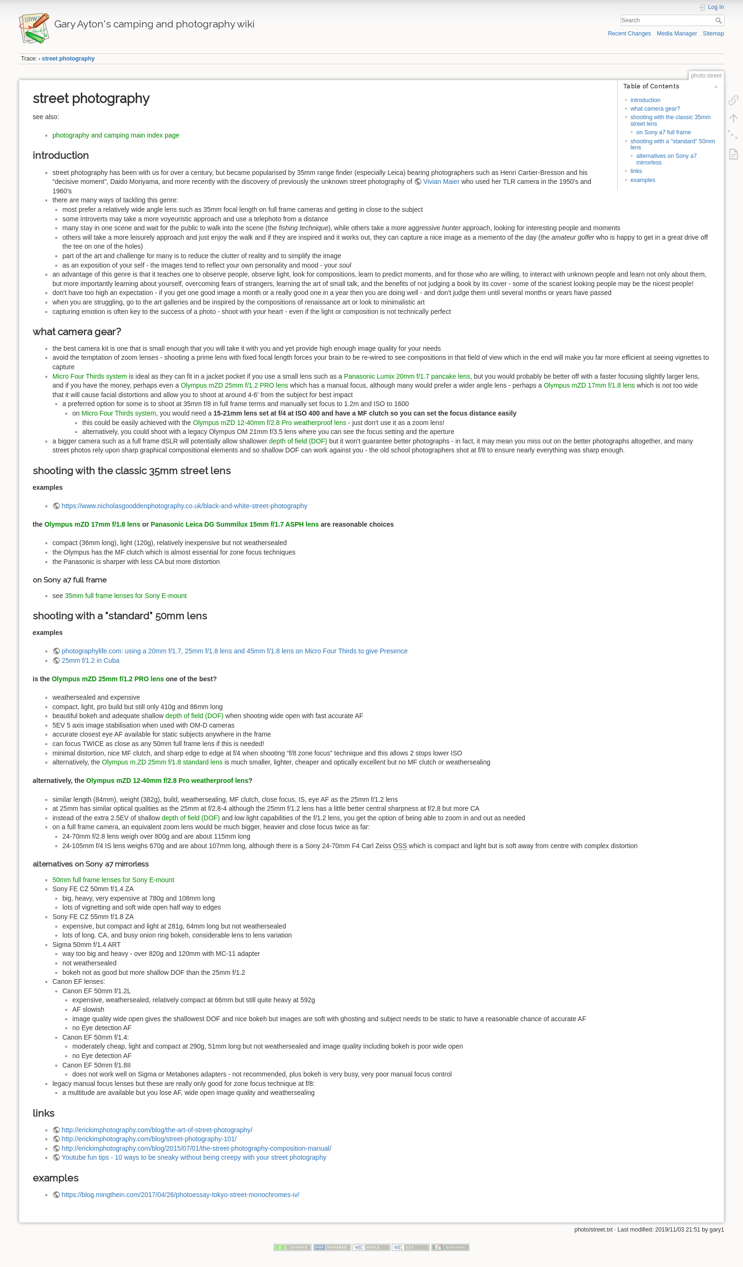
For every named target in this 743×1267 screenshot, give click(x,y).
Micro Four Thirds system (89, 376)
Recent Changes (629, 33)
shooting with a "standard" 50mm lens (673, 144)
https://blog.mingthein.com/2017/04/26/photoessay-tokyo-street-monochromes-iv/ (181, 1194)
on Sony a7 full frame (663, 132)
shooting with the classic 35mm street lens (671, 120)
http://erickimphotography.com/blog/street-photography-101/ (149, 1139)
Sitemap (713, 33)
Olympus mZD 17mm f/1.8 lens (589, 385)
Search (719, 20)
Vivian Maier (441, 181)
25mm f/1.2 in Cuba (91, 660)
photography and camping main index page (116, 135)
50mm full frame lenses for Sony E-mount (113, 880)
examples (643, 180)
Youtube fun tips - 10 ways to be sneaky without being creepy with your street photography (194, 1157)
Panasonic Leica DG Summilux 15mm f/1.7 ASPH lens (235, 524)
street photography (68, 58)
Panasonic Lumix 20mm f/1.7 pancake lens (407, 376)
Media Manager (677, 33)
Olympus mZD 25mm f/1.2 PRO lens (234, 385)
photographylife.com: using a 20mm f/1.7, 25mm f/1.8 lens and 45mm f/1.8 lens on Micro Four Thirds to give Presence (235, 651)
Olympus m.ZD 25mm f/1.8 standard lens (162, 762)
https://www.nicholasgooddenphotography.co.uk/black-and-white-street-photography (185, 506)
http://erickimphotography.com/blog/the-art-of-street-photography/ (157, 1130)
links (636, 171)
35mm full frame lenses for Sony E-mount (126, 595)
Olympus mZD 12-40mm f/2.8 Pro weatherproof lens (269, 422)
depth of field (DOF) (298, 441)
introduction (645, 100)
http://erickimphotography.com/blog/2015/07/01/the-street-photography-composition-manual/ (196, 1148)
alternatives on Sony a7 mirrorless (666, 159)
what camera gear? (655, 108)
